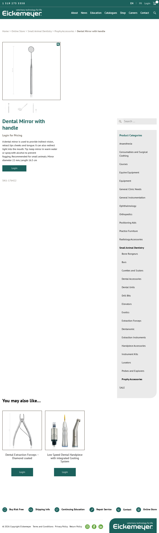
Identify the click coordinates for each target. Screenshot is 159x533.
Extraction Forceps (131, 320)
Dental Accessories (131, 279)
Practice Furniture (128, 231)
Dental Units (128, 287)
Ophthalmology (127, 206)
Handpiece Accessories (134, 345)
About (74, 13)
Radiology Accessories (131, 239)
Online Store (18, 31)
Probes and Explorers (133, 371)
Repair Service (100, 509)
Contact (144, 13)
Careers (133, 13)
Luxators (126, 362)
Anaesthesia (125, 143)
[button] (58, 44)
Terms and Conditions (43, 526)
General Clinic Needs (130, 189)
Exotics (125, 312)
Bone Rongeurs (130, 253)
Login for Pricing (12, 135)
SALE (122, 387)
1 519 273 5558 (13, 3)
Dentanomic (128, 329)
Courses (123, 164)
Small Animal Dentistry (40, 31)
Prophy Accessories (64, 31)
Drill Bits (126, 295)
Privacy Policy (61, 526)
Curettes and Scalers (132, 270)
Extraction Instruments (134, 337)
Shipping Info (39, 509)
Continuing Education (70, 509)
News (84, 13)
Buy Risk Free (13, 509)
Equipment (125, 181)
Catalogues (110, 13)
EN (131, 3)
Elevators (127, 304)
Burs (124, 262)
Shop (123, 13)
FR (140, 3)
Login (147, 3)
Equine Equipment (129, 172)
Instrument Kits (130, 354)
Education (95, 13)
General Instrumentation (132, 197)
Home (5, 31)
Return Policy (76, 526)
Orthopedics (125, 214)
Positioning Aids (127, 222)
